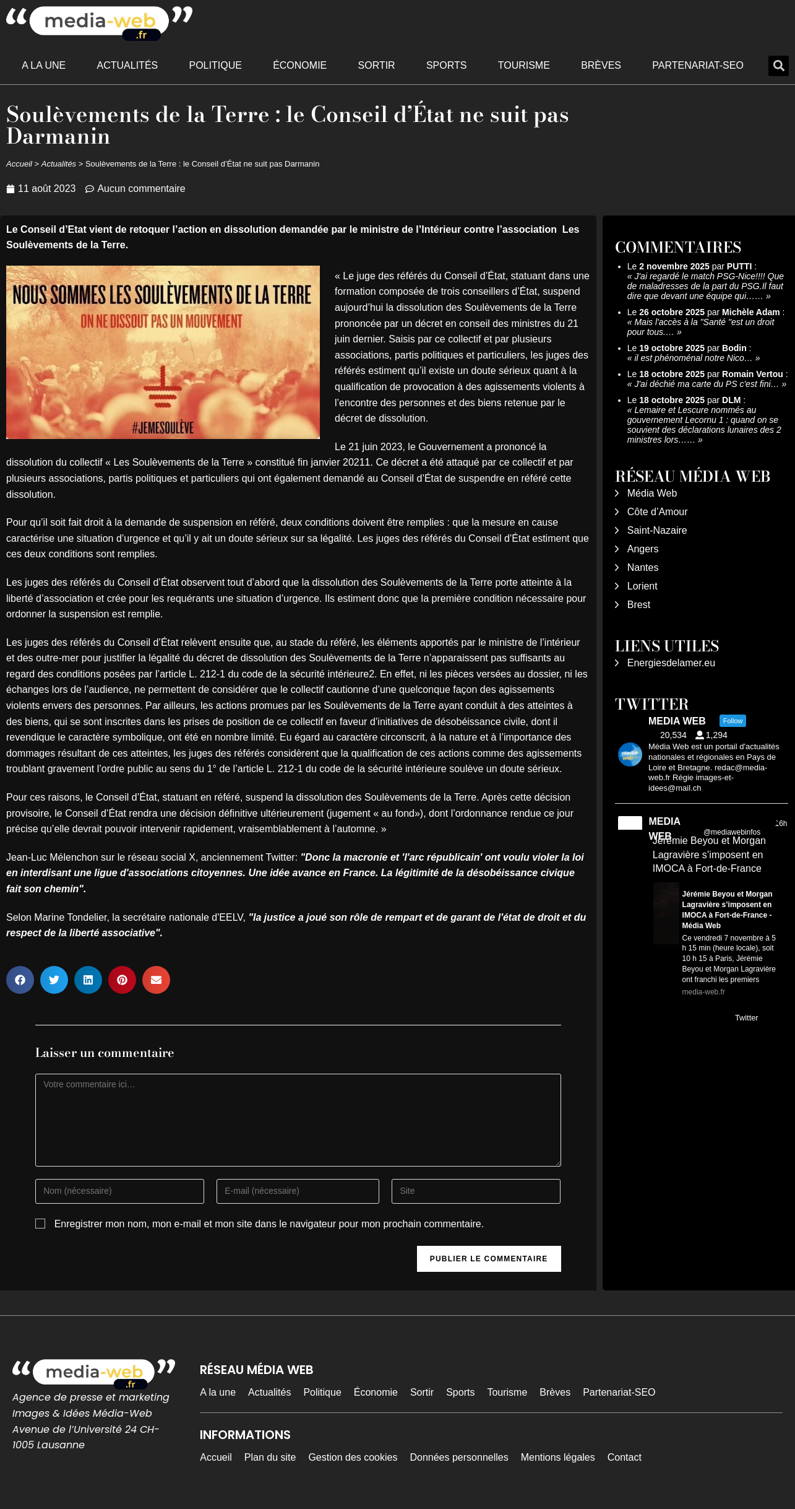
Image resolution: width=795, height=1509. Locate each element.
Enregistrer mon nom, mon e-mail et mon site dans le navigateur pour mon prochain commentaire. (269, 1224)
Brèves (601, 65)
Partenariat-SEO (698, 65)
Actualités (127, 65)
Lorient (642, 586)
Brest (638, 604)
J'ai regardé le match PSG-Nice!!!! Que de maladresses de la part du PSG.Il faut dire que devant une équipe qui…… (705, 286)
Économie (300, 65)
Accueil (19, 163)
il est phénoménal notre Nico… (693, 358)
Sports (446, 65)
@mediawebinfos (731, 832)
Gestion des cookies (352, 1457)
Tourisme (524, 65)
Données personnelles (459, 1457)
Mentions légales (558, 1457)
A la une (44, 65)
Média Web (652, 493)
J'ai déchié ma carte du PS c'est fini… (706, 384)
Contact (625, 1457)
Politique (215, 65)
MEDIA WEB (664, 828)
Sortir (376, 65)
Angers (643, 549)
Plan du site (270, 1457)
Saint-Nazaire (657, 530)
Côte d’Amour (657, 512)
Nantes (643, 567)
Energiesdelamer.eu (671, 663)
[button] (778, 66)
